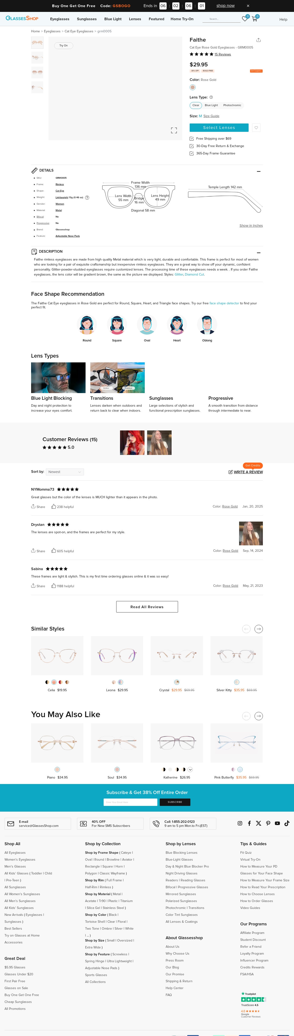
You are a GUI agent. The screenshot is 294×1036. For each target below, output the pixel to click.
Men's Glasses (15, 866)
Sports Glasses (96, 975)
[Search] (221, 19)
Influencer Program (254, 960)
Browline (113, 859)
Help (283, 19)
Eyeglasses (59, 19)
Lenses (135, 19)
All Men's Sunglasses (20, 901)
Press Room (174, 960)
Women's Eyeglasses (20, 859)
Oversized (124, 940)
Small (111, 940)
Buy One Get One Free (22, 995)
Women (60, 204)
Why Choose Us (177, 953)
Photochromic (232, 105)
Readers (172, 880)
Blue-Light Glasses (179, 859)
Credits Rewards (252, 967)
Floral (122, 921)
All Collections (95, 982)
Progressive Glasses (193, 887)
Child (49, 873)
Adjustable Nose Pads (68, 236)
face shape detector (224, 303)
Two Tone (92, 928)
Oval (88, 859)
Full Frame (114, 880)
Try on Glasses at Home (22, 935)
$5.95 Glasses (15, 967)
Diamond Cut (194, 274)
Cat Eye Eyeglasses (79, 31)
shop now (226, 6)
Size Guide (211, 116)
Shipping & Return (179, 981)
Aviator (127, 859)
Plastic (113, 901)
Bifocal (40, 217)
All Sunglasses (15, 887)
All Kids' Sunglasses (19, 908)
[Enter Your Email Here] (131, 802)
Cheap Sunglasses (18, 1002)
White (129, 928)
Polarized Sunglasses (181, 901)
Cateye (126, 852)
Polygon (91, 873)
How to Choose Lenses (257, 894)
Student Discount (253, 940)
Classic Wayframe (112, 873)
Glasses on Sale (16, 988)
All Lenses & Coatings (182, 921)
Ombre (107, 928)
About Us (172, 946)
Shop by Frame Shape (101, 852)
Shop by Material (97, 894)
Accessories (14, 942)
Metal (59, 210)
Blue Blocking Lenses (182, 852)
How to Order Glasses (256, 901)
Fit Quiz (246, 852)
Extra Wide (93, 947)
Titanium (126, 901)
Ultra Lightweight (119, 961)
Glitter (179, 274)
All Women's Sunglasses (22, 894)
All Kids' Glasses (17, 873)
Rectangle (92, 866)
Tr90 (102, 901)
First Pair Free (15, 981)
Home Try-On (182, 19)
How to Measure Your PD (258, 866)
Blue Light (112, 19)
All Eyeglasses (15, 852)
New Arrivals (14, 915)
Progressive (43, 223)
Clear (196, 105)
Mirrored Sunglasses (181, 894)
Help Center (174, 988)
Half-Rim (91, 887)
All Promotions (15, 1009)
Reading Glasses (193, 880)
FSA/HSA (247, 974)
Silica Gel (93, 908)
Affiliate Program (252, 933)
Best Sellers (13, 928)
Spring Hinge (94, 961)
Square (107, 866)
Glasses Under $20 (19, 974)
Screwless (119, 954)
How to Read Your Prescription (262, 887)
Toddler (36, 873)
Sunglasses (87, 19)
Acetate (90, 901)
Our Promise (175, 974)
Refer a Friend (250, 946)
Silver (119, 928)
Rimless (60, 184)
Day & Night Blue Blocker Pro (187, 866)
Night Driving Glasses (182, 873)
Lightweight (62, 197)
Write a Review (248, 472)
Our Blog (172, 967)
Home (35, 31)
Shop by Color (95, 915)
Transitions (196, 908)
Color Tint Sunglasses (182, 915)
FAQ (169, 995)
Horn (119, 866)
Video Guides (250, 908)
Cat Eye (60, 191)
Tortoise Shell (95, 921)
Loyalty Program (252, 953)
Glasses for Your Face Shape (261, 873)
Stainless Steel (113, 908)
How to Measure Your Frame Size (264, 880)
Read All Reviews (147, 607)
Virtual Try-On (250, 859)
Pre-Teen (12, 880)
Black (113, 915)
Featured (156, 19)
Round (99, 859)
